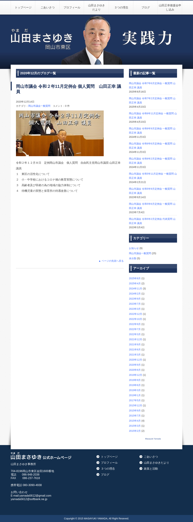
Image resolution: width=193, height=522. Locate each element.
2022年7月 (135, 329)
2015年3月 (135, 425)
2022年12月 (135, 314)
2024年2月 (135, 293)
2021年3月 (135, 354)
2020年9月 (135, 364)
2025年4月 (135, 283)
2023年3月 (135, 308)
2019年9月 (135, 380)
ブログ (145, 7)
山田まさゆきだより (96, 7)
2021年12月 (135, 339)
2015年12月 (135, 405)
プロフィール (72, 7)
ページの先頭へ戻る (113, 260)
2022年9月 (135, 324)
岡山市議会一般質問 (39, 105)
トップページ (23, 7)
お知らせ (134, 248)
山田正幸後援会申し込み (170, 7)
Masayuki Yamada (153, 439)
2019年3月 (135, 390)
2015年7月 (135, 415)
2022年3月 (135, 334)
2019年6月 (135, 385)
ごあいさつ (48, 7)
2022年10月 (135, 319)
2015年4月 (135, 420)
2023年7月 (135, 303)
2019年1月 (135, 395)
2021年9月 (135, 344)
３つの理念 (121, 7)
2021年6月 (135, 349)
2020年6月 (135, 369)
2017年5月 (135, 400)
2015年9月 (135, 410)
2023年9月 (135, 298)
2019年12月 (135, 375)
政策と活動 (151, 468)
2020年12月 (135, 359)
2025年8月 (135, 278)
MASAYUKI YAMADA (96, 518)
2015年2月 (135, 430)
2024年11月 (135, 288)
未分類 (132, 258)
